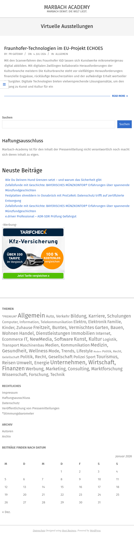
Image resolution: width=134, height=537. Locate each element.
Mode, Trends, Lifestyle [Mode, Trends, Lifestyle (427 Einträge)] (70, 350)
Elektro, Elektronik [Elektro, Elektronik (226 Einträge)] (90, 321)
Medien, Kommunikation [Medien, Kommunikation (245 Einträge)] (67, 345)
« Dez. (6, 512)
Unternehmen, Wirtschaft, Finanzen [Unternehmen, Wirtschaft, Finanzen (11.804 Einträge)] (59, 365)
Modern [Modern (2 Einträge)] (97, 351)
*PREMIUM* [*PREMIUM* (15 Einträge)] (9, 316)
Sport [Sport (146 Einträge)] (91, 357)
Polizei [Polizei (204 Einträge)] (79, 356)
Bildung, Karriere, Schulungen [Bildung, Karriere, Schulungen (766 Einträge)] (101, 316)
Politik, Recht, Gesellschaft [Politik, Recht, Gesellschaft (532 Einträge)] (46, 356)
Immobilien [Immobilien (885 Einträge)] (83, 333)
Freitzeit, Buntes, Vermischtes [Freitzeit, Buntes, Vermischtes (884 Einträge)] (63, 327)
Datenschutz (39, 530)
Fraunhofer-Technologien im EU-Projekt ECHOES (53, 48)
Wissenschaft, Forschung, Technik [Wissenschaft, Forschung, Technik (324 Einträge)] (33, 374)
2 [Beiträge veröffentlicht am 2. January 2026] (80, 471)
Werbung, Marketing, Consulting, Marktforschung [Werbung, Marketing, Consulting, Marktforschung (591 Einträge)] (74, 369)
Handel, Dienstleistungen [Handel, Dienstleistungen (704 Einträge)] (44, 333)
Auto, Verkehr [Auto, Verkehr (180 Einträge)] (58, 316)
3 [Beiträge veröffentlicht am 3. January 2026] (98, 471)
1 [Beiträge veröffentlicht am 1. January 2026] (61, 471)
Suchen (7, 117)
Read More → (120, 96)
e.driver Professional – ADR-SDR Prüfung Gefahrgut (40, 216)
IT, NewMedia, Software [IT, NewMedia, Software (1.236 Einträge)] (48, 339)
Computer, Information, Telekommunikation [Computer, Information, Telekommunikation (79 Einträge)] (37, 322)
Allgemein (62, 54)
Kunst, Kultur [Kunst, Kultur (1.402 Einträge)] (88, 339)
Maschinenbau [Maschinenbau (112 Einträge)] (32, 345)
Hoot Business (69, 530)
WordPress (95, 530)
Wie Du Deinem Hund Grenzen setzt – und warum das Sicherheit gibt (53, 180)
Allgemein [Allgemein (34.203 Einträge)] (31, 315)
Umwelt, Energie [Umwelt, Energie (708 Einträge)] (32, 363)
